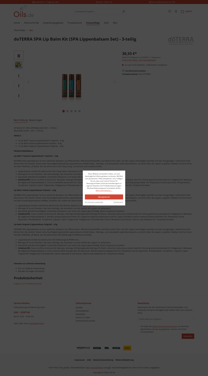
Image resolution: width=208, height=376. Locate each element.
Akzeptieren (104, 196)
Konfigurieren (118, 202)
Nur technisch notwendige (94, 202)
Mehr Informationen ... (104, 190)
